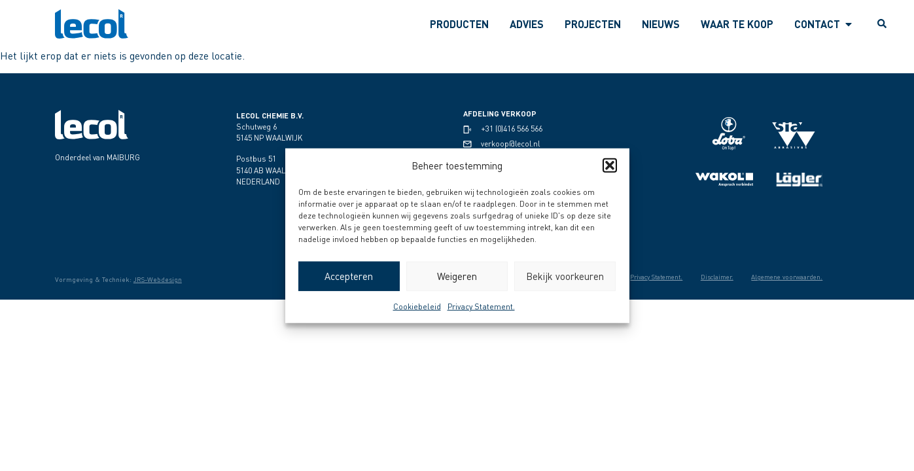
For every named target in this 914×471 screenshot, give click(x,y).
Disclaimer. (711, 277)
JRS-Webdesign (157, 279)
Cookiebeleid (417, 306)
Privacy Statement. (481, 306)
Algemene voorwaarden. (784, 277)
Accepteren (349, 276)
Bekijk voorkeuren (565, 276)
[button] (609, 165)
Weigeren (457, 276)
